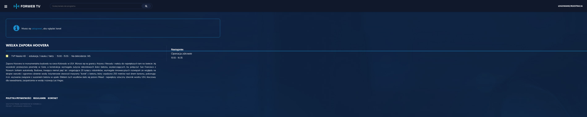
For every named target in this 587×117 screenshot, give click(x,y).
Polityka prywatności (18, 98)
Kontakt (53, 98)
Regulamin (39, 98)
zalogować (37, 28)
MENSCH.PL (27, 106)
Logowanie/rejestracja (570, 6)
